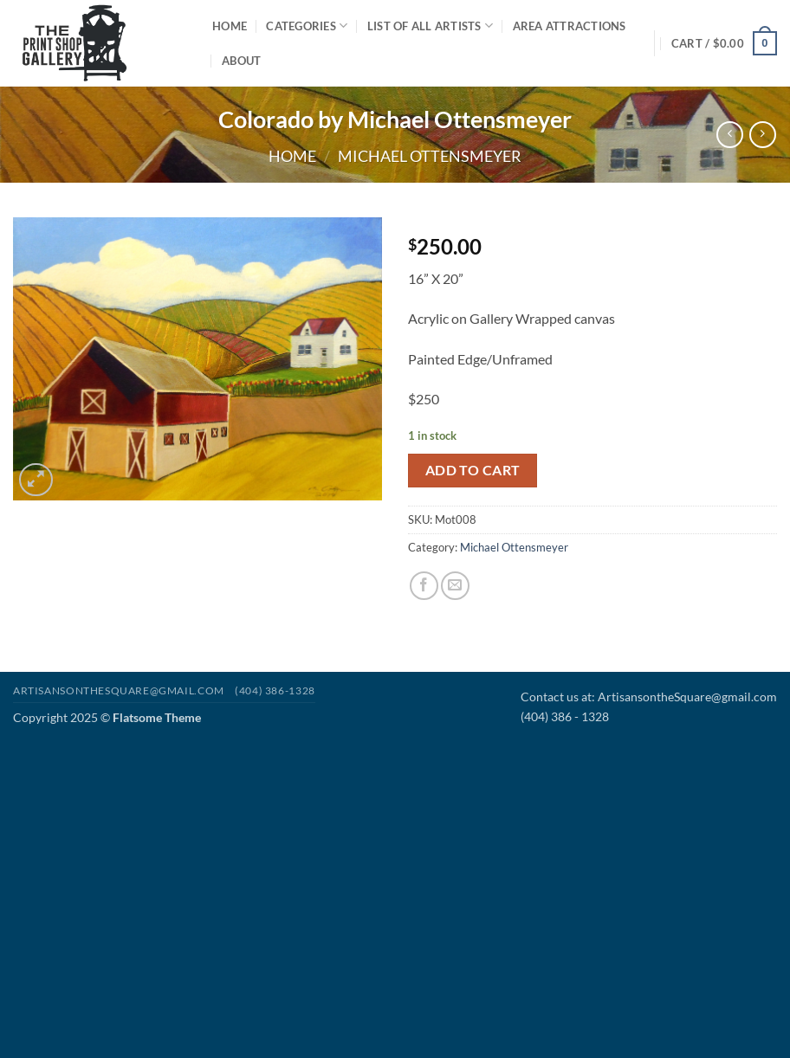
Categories (306, 25)
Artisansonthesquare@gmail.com (118, 690)
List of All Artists (430, 25)
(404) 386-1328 (275, 690)
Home (229, 26)
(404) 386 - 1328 (565, 716)
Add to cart (473, 470)
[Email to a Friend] (455, 585)
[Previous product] (762, 134)
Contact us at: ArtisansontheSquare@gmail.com (649, 696)
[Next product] (729, 134)
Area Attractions (569, 26)
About (241, 61)
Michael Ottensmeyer (429, 155)
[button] (724, 43)
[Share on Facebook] (424, 585)
